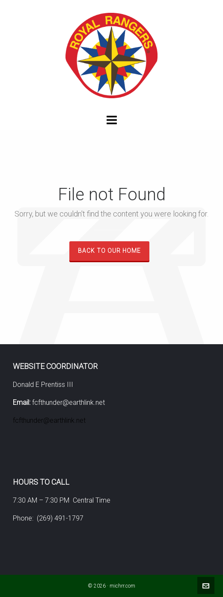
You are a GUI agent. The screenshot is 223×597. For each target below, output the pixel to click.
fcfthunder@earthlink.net (49, 420)
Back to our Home (109, 250)
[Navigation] (111, 120)
